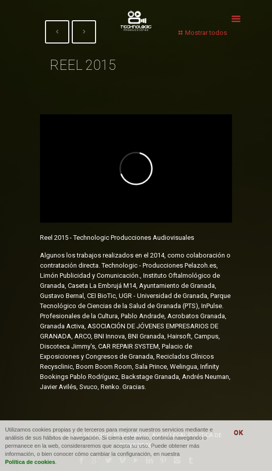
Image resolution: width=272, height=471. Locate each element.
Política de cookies (30, 462)
